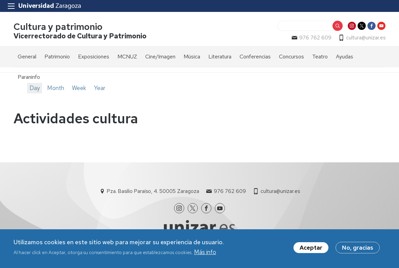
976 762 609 (315, 37)
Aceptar (311, 249)
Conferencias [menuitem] (255, 56)
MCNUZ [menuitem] (127, 56)
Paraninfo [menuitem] (29, 77)
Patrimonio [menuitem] (57, 56)
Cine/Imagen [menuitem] (160, 56)
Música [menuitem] (192, 56)
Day (35, 88)
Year (99, 88)
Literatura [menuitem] (219, 56)
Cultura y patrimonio (58, 27)
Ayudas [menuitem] (344, 56)
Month (55, 88)
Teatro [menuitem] (320, 56)
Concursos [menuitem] (291, 56)
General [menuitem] (27, 56)
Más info (205, 253)
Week (79, 88)
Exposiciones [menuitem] (93, 56)
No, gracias (357, 249)
